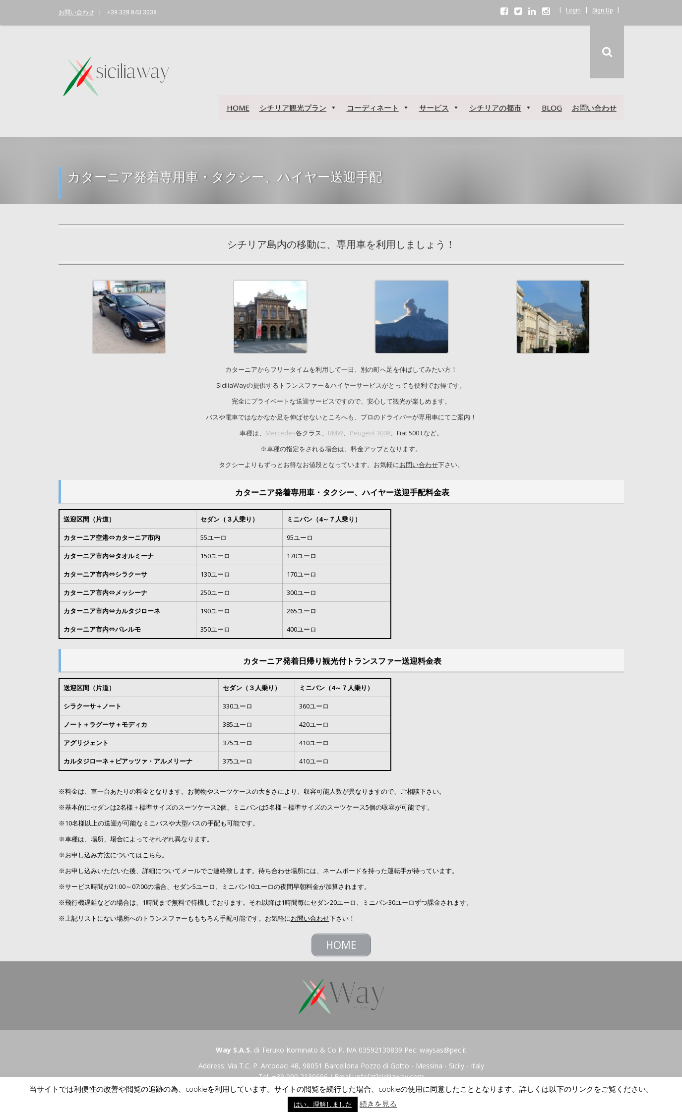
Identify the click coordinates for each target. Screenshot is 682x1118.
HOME (238, 108)
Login (573, 10)
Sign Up (602, 10)
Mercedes (280, 432)
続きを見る (378, 1104)
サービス (439, 108)
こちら (152, 854)
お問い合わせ (76, 12)
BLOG (552, 108)
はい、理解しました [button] (323, 1104)
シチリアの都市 (500, 108)
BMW (335, 432)
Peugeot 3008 (370, 432)
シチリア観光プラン (298, 108)
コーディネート (378, 108)
